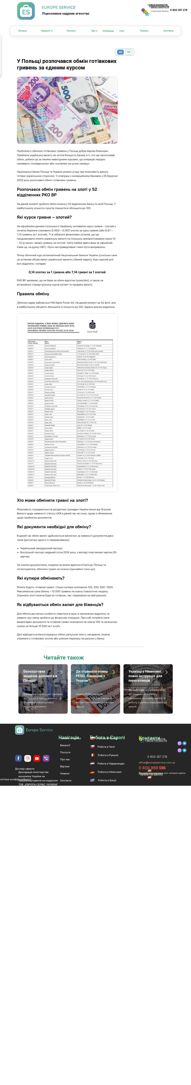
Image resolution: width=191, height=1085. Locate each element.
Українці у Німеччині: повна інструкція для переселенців (145, 675)
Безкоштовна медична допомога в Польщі (40, 675)
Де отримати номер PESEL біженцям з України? (92, 675)
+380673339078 (155, 741)
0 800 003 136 (152, 767)
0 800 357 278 (178, 10)
